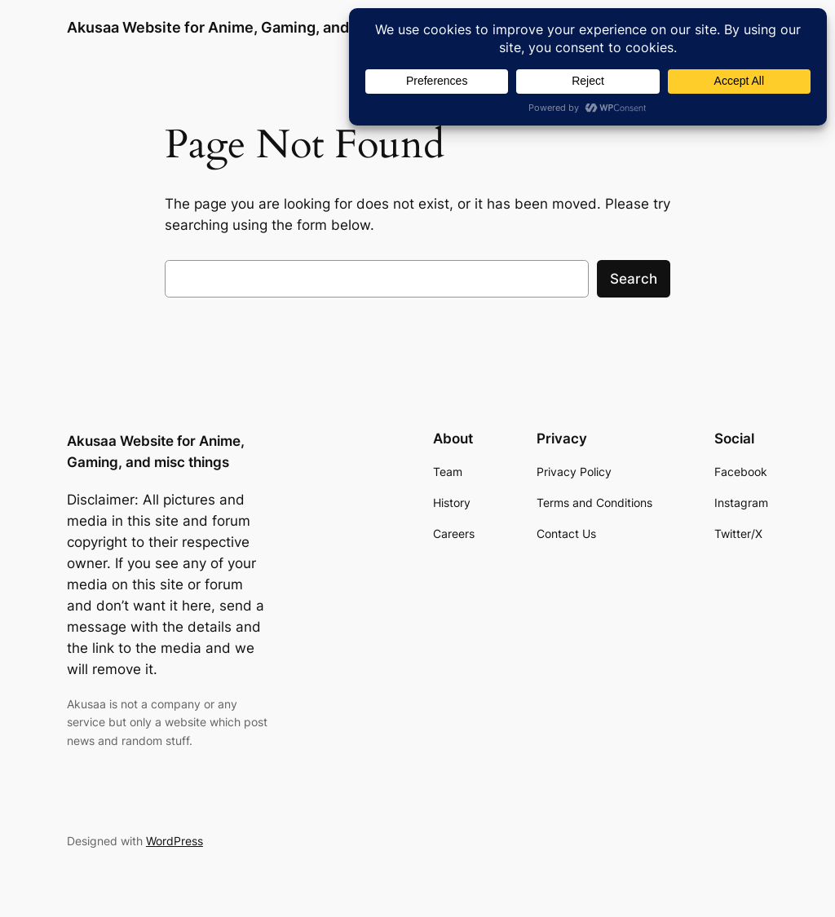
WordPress (174, 841)
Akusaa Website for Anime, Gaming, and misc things (250, 27)
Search (633, 279)
